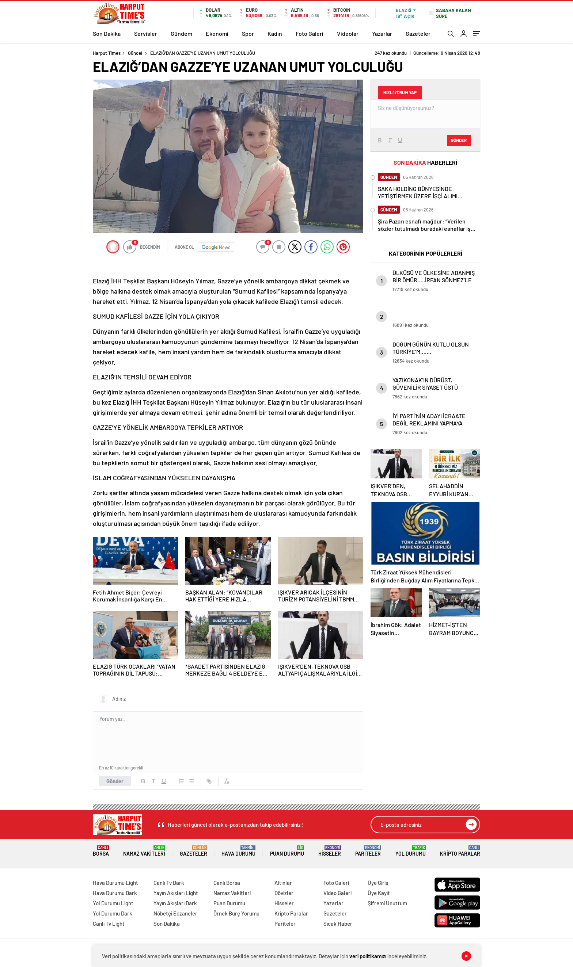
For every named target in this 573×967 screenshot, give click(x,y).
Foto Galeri (309, 33)
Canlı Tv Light (109, 923)
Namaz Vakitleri (144, 851)
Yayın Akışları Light (175, 893)
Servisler (145, 33)
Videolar (347, 33)
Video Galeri (337, 893)
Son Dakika (107, 33)
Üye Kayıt (379, 893)
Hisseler (329, 851)
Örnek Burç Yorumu (236, 913)
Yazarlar (382, 33)
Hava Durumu (238, 851)
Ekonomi (217, 33)
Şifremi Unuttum (387, 903)
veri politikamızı (367, 956)
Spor (248, 33)
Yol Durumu (410, 851)
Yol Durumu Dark (112, 913)
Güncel (135, 53)
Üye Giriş (378, 882)
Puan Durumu (287, 851)
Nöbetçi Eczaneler (175, 913)
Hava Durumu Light (115, 882)
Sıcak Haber (337, 923)
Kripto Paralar (460, 851)
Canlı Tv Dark (168, 882)
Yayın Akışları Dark (175, 903)
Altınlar (283, 882)
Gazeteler (418, 33)
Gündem (181, 33)
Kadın (274, 33)
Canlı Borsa (226, 882)
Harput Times (107, 53)
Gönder (115, 781)
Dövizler (283, 893)
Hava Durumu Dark (115, 893)
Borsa (101, 851)
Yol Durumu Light (113, 903)
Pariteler (368, 851)
